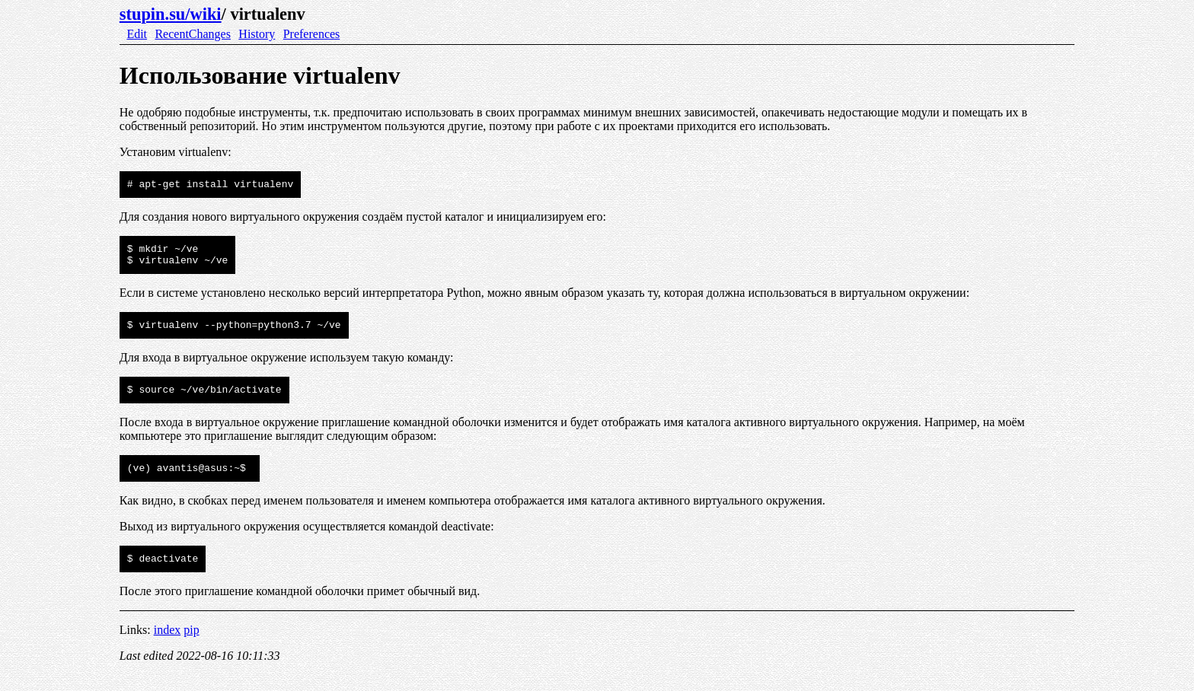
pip (191, 645)
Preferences (311, 33)
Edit (136, 33)
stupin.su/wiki (171, 14)
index (167, 645)
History (256, 33)
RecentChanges (193, 33)
